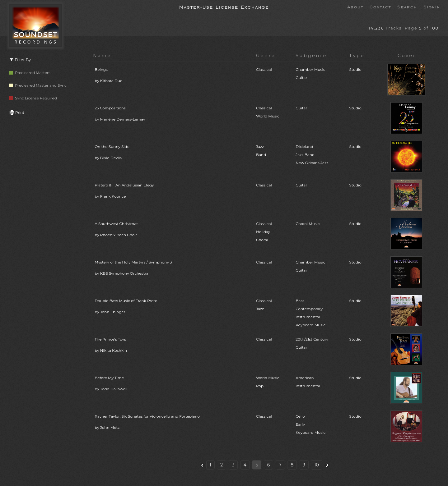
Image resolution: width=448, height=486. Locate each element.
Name (102, 55)
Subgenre (311, 55)
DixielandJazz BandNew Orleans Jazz (312, 154)
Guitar (301, 108)
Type (357, 55)
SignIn (431, 6)
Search (407, 6)
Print (16, 112)
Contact (380, 6)
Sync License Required (33, 98)
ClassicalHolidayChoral (264, 231)
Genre (266, 55)
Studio (355, 69)
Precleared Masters (29, 72)
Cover (407, 55)
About (355, 6)
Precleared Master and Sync (38, 85)
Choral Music (308, 223)
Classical (264, 69)
